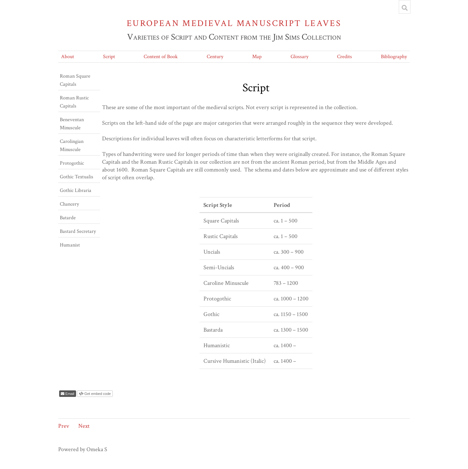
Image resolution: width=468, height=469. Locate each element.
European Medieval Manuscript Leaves (234, 23)
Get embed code (97, 394)
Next (84, 426)
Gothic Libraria (75, 190)
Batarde (68, 217)
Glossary (299, 56)
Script (109, 56)
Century (215, 56)
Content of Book (161, 56)
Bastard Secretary (78, 231)
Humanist (70, 245)
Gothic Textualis (76, 176)
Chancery (69, 204)
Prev (63, 426)
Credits (344, 56)
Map (257, 56)
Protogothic (72, 163)
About (67, 56)
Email (69, 394)
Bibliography (394, 56)
